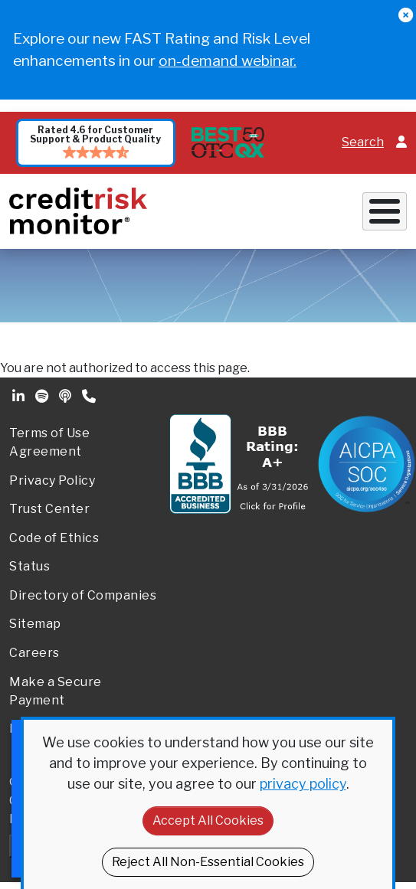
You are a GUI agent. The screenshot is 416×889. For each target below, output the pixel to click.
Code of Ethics (54, 538)
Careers (34, 653)
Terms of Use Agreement (49, 442)
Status (29, 566)
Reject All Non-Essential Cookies (208, 862)
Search (363, 142)
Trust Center (49, 509)
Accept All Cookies (208, 820)
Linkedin (20, 397)
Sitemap (35, 623)
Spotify (43, 397)
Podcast (66, 397)
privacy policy (303, 784)
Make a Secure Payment (55, 691)
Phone (90, 397)
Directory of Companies (82, 595)
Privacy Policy (52, 480)
